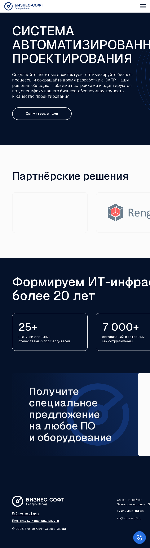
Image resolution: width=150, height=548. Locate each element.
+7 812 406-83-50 (130, 511)
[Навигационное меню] (143, 6)
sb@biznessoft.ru (129, 518)
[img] (50, 213)
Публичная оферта (25, 513)
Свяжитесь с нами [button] (42, 114)
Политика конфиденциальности (35, 520)
